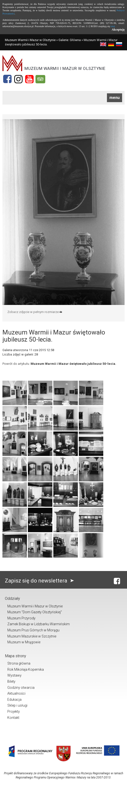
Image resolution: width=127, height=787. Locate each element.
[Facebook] (7, 79)
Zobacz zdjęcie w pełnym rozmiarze (34, 312)
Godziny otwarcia (21, 688)
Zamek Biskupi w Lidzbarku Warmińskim (38, 624)
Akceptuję (118, 29)
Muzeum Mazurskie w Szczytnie (31, 636)
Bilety (11, 681)
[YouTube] (29, 79)
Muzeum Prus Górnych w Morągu (33, 630)
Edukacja (14, 699)
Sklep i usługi (17, 705)
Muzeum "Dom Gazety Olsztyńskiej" (34, 612)
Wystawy (14, 675)
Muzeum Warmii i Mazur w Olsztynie (30, 40)
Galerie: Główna (69, 40)
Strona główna (18, 663)
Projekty (13, 711)
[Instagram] (18, 79)
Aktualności (16, 693)
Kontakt (13, 718)
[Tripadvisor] (40, 79)
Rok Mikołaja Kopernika (25, 669)
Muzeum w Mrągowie (23, 642)
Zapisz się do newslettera (40, 581)
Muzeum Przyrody (21, 618)
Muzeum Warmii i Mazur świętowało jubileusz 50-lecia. (73, 364)
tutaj (113, 26)
